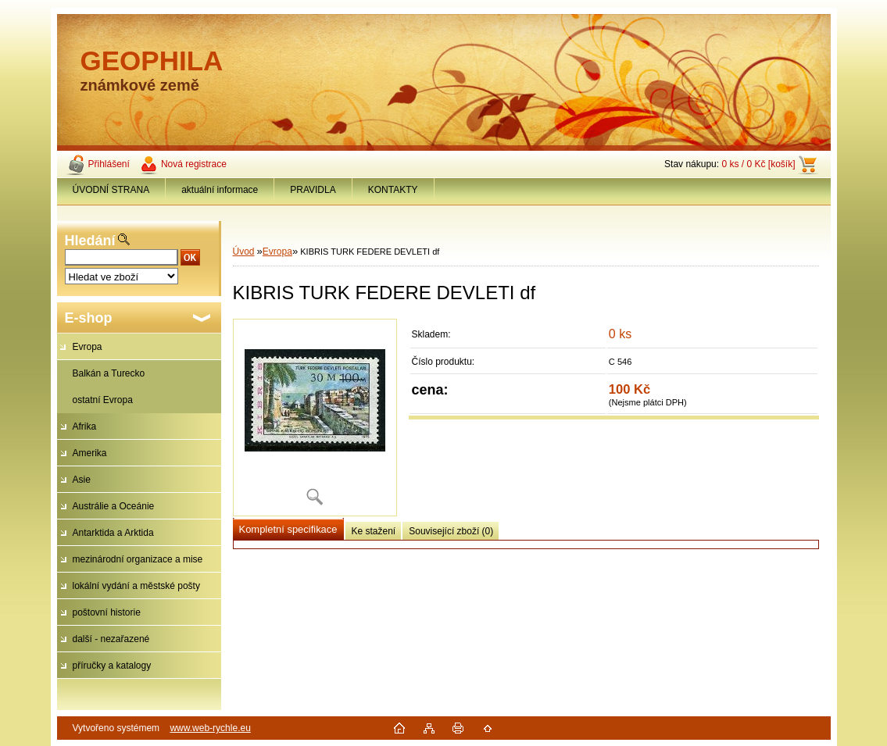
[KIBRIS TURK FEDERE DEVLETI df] (315, 417)
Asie (82, 479)
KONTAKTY (393, 189)
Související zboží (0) (451, 531)
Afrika (85, 426)
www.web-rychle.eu (210, 728)
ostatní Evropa (103, 399)
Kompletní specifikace (288, 529)
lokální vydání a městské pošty (136, 585)
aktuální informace (219, 189)
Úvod (244, 251)
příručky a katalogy (112, 665)
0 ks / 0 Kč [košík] (758, 164)
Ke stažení (374, 531)
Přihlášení (109, 164)
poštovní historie (107, 612)
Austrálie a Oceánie (114, 506)
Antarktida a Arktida (113, 532)
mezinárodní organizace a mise (138, 559)
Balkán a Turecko (109, 373)
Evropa (87, 346)
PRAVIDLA (312, 189)
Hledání (90, 240)
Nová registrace (194, 164)
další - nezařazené (111, 639)
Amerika (90, 453)
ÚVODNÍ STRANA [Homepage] (111, 189)
